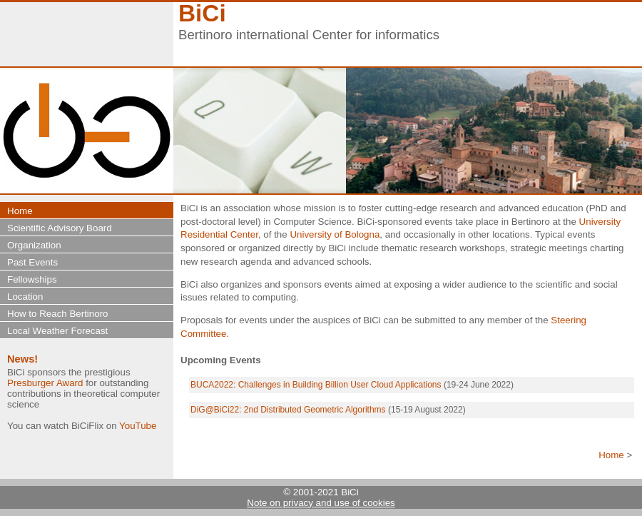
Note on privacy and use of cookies (320, 502)
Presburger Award (45, 383)
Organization (34, 245)
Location (25, 296)
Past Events (32, 262)
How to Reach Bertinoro (57, 313)
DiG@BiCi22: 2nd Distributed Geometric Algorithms (288, 410)
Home (611, 455)
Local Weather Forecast (57, 330)
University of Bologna (334, 234)
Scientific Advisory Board (59, 228)
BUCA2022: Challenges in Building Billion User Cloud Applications (316, 385)
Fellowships (32, 279)
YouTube (137, 425)
